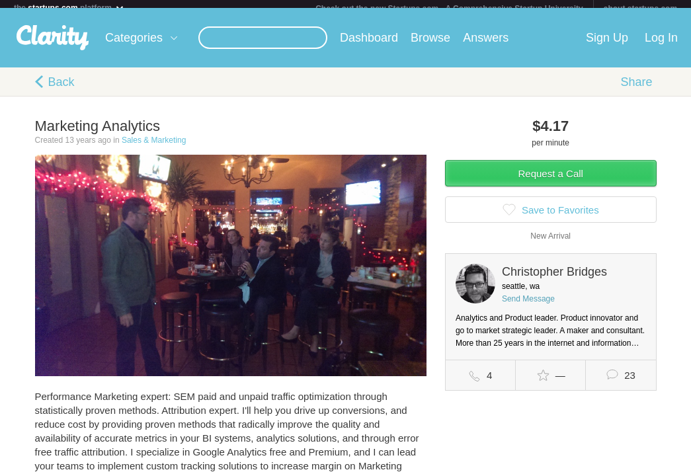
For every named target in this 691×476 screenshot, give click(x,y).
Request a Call (550, 181)
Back (61, 90)
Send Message (528, 306)
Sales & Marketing (154, 148)
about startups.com (640, 8)
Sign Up (607, 45)
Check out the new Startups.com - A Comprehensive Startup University (449, 8)
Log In (661, 45)
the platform (69, 7)
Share (636, 90)
